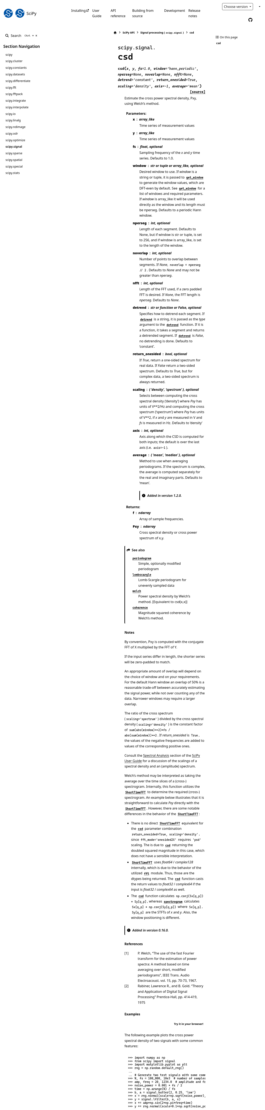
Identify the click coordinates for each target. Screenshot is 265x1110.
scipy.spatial (13, 160)
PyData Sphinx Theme (234, 1100)
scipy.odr (11, 133)
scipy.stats (12, 173)
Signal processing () (120, 33)
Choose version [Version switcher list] (236, 6)
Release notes (194, 13)
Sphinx (31, 1104)
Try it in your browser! (188, 794)
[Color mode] (259, 6)
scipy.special (14, 166)
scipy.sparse (13, 153)
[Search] (21, 35)
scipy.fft (10, 87)
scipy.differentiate (17, 81)
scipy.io (10, 114)
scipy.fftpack (14, 94)
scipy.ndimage (15, 127)
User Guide (96, 13)
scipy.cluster (13, 61)
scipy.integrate (15, 101)
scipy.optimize (15, 140)
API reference (118, 13)
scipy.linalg (13, 120)
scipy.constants (15, 68)
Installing (78, 10)
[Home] (73, 32)
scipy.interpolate (16, 107)
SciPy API (87, 32)
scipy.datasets (15, 74)
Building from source (143, 13)
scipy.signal (13, 146)
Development (174, 10)
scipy (8, 55)
